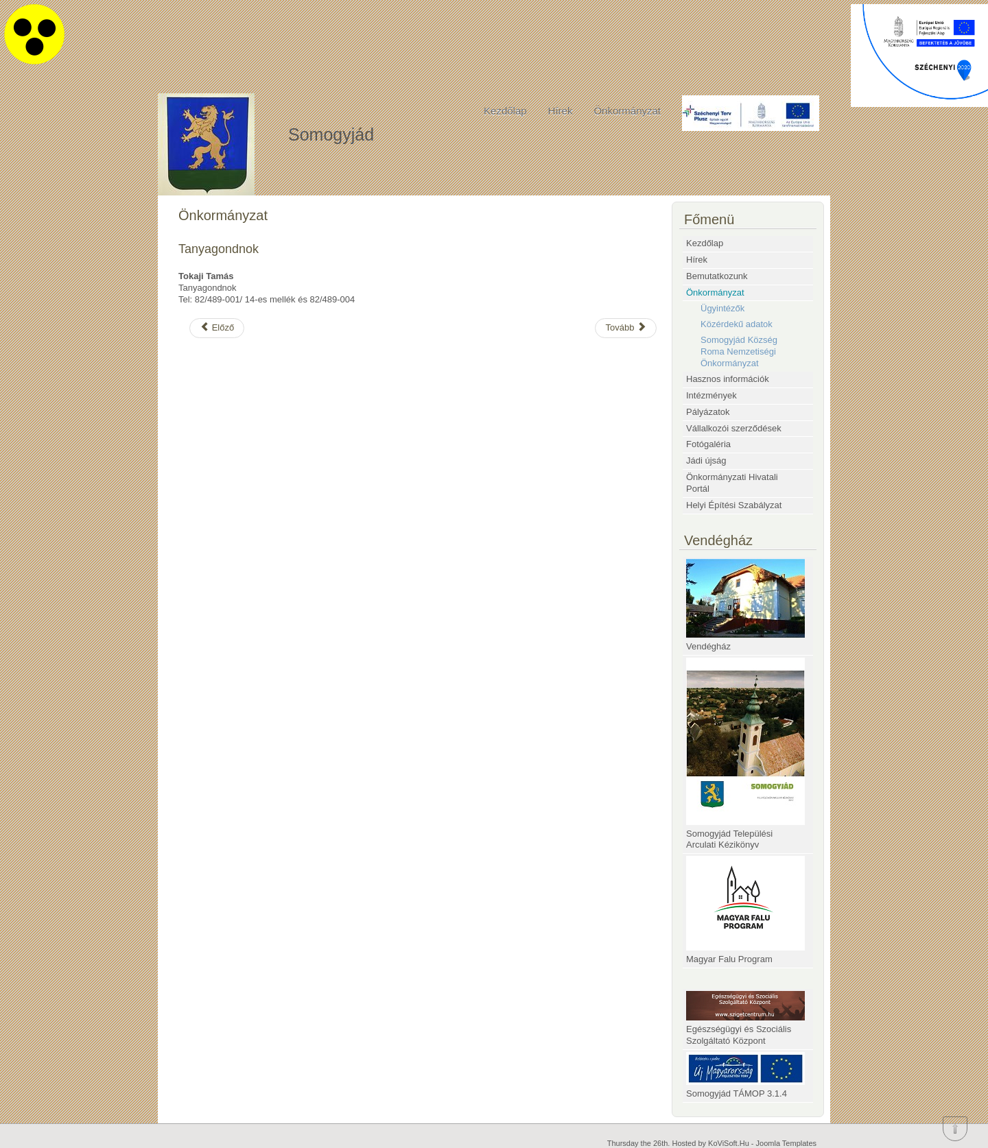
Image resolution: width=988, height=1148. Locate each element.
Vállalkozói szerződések (733, 428)
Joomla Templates (786, 1143)
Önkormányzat (627, 111)
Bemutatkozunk (717, 276)
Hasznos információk (727, 379)
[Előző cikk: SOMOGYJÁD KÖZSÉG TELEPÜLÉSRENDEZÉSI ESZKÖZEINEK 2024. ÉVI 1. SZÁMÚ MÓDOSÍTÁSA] (216, 328)
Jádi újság (706, 460)
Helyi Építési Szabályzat (733, 505)
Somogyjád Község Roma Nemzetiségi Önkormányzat (739, 351)
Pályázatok (708, 412)
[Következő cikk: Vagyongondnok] (626, 328)
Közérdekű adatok (737, 324)
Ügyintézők (722, 308)
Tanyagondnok (218, 249)
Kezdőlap (505, 111)
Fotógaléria (708, 444)
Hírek (560, 111)
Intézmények (711, 395)
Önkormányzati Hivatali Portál (732, 483)
